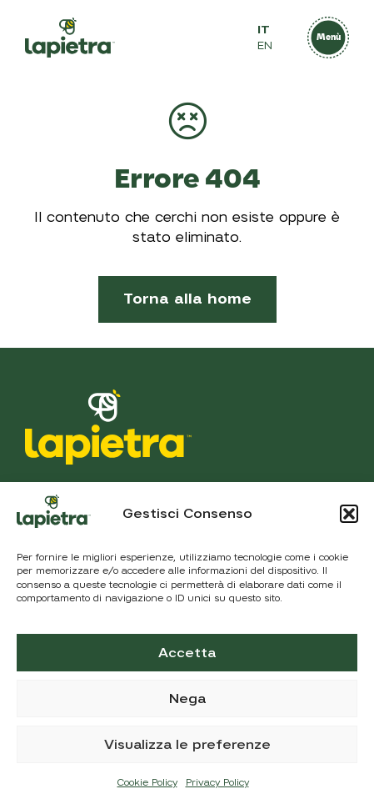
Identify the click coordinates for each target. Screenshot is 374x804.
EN (264, 45)
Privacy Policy (217, 782)
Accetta (187, 653)
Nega (187, 698)
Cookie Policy (147, 782)
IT (263, 29)
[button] (349, 513)
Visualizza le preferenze (187, 744)
